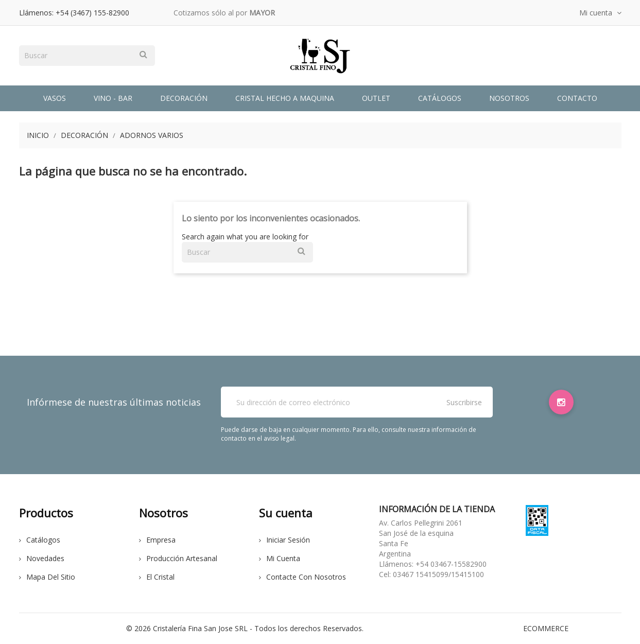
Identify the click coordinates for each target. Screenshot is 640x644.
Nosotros (509, 98)
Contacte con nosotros (302, 577)
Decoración (183, 98)
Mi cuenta (279, 558)
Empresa (157, 540)
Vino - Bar (113, 98)
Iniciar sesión (284, 540)
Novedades (41, 558)
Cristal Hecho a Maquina (284, 98)
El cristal (157, 577)
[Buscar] (87, 55)
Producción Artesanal (178, 558)
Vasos (54, 98)
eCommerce (545, 628)
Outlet (376, 98)
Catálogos (439, 98)
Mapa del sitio (47, 577)
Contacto (577, 98)
